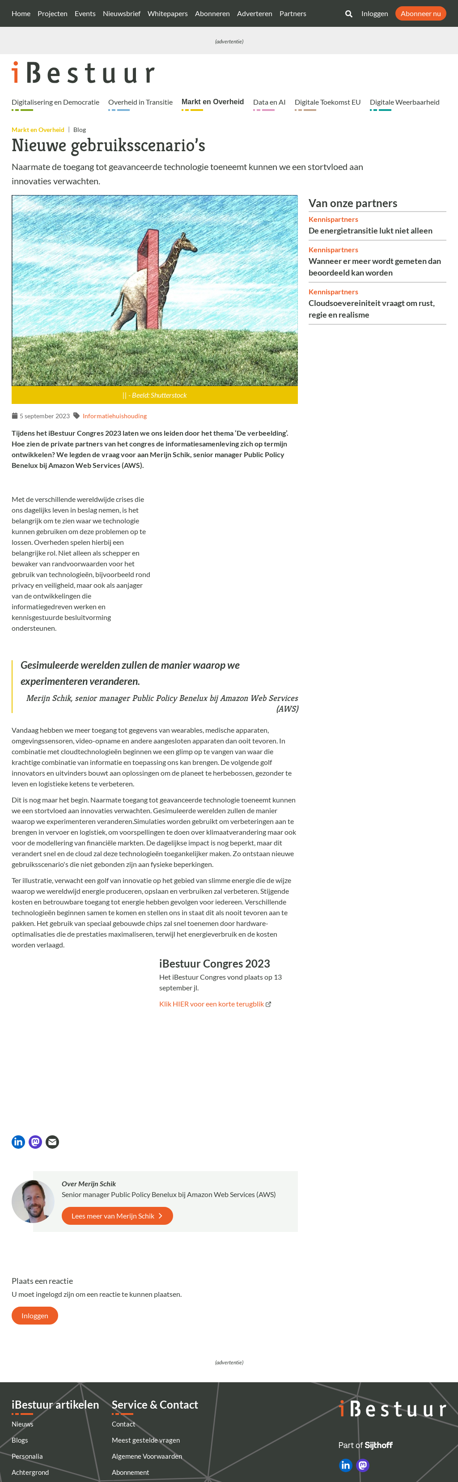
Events (85, 13)
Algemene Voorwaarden (147, 1367)
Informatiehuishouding (115, 416)
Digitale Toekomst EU (328, 102)
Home (21, 13)
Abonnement (130, 1384)
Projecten (53, 13)
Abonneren (212, 13)
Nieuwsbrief (121, 13)
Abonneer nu (421, 13)
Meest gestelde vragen (146, 1351)
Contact (124, 1335)
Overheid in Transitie (140, 102)
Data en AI (269, 102)
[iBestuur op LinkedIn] (345, 1377)
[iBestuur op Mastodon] (362, 1377)
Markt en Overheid (213, 102)
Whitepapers (168, 13)
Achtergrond (30, 1384)
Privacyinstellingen (140, 1448)
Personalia (27, 1367)
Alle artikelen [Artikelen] (31, 1400)
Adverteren (254, 13)
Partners (293, 13)
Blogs (20, 1351)
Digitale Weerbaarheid (405, 102)
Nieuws (23, 1335)
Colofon (123, 1416)
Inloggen (374, 13)
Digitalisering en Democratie (55, 102)
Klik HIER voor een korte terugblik (211, 1003)
